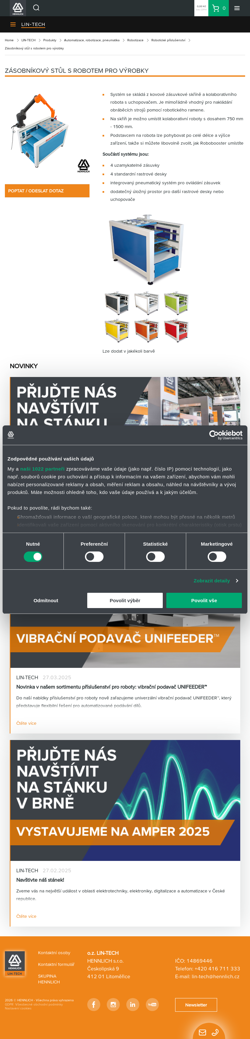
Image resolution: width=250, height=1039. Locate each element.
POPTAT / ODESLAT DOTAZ (35, 190)
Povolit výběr (125, 600)
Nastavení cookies (18, 1008)
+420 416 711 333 (217, 968)
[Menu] (237, 8)
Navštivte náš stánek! (40, 880)
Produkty (49, 40)
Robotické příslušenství (168, 40)
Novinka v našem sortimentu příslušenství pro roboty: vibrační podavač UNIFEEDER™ (111, 687)
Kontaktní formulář (56, 964)
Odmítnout (46, 600)
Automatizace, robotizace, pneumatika (91, 40)
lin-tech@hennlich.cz (216, 976)
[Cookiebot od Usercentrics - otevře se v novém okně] (214, 435)
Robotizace (135, 40)
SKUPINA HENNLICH (49, 978)
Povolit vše (204, 600)
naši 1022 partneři (42, 469)
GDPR (9, 1004)
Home (9, 40)
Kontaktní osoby (54, 952)
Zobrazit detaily (212, 580)
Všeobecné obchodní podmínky (39, 1004)
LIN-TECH (33, 24)
